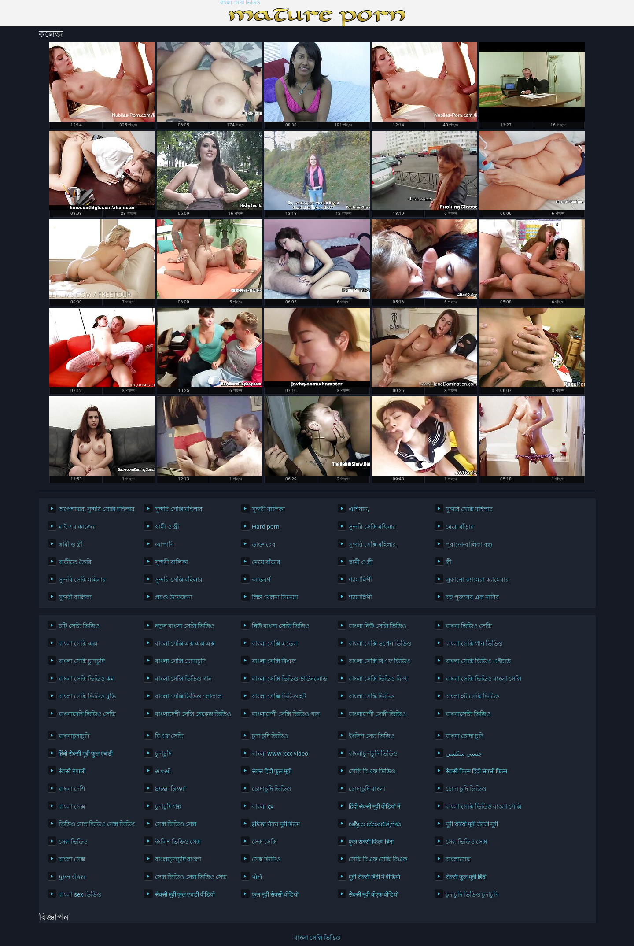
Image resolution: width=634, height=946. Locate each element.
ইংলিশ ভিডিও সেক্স (178, 841)
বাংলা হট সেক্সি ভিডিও (473, 696)
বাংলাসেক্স (458, 859)
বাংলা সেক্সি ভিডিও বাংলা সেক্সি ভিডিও (482, 678)
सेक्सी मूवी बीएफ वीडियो (373, 894)
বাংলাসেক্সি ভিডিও (468, 713)
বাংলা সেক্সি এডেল (275, 643)
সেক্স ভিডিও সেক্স (175, 824)
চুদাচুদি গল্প (168, 806)
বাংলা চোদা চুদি (464, 735)
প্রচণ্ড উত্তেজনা (173, 597)
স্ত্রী (449, 561)
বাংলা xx (262, 806)
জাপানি (164, 544)
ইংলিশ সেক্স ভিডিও (371, 735)
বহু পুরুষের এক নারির (472, 597)
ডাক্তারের (264, 544)
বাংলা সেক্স (72, 806)
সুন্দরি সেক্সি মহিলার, (373, 544)
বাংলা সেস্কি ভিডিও (372, 696)
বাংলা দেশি (72, 788)
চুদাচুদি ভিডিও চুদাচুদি (472, 894)
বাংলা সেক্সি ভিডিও (240, 3)
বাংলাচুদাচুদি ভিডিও (373, 753)
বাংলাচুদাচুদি (74, 735)
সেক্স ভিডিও (73, 841)
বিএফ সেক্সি (169, 735)
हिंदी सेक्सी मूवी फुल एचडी (86, 753)
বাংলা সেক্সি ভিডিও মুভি (87, 696)
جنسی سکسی (464, 753)
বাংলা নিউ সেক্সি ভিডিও (377, 625)
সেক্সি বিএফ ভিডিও (372, 771)
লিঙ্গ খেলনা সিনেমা (275, 597)
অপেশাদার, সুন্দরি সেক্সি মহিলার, (95, 509)
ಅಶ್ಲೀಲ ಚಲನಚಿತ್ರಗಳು (375, 824)
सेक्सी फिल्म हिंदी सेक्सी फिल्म (476, 771)
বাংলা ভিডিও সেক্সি (469, 625)
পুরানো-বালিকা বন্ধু (469, 544)
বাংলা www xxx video (280, 753)
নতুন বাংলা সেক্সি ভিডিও (184, 625)
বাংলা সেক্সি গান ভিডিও (474, 643)
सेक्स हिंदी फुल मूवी (271, 771)
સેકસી (163, 771)
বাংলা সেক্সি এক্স (78, 643)
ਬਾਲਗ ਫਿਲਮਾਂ (170, 788)
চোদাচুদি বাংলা (367, 788)
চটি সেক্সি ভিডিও (79, 625)
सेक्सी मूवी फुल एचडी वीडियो (185, 894)
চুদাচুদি (163, 753)
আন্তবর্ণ (261, 579)
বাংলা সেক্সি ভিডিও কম (86, 678)
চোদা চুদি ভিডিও (466, 788)
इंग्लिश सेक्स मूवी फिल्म (276, 824)
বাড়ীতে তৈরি (75, 561)
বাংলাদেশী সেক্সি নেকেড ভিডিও (191, 713)
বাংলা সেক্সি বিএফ (274, 661)
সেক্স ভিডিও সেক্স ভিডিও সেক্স (191, 876)
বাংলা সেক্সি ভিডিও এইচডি (478, 661)
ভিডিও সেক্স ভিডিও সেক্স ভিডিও (95, 824)
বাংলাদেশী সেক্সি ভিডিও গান (286, 713)
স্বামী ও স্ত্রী (167, 526)
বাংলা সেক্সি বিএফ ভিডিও (380, 661)
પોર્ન (257, 876)
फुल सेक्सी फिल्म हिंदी (371, 841)
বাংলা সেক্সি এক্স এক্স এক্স (185, 643)
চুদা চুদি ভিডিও (270, 735)
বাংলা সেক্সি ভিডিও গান (183, 678)
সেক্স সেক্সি (264, 841)
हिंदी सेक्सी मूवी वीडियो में (374, 806)
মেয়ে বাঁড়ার (460, 526)
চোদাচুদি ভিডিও (271, 788)
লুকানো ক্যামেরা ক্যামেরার (477, 579)
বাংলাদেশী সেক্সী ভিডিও (377, 713)
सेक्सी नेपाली (72, 771)
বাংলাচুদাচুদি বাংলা (178, 859)
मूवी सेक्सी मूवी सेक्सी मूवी (472, 824)
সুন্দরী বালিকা (268, 509)
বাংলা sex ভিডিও (80, 894)
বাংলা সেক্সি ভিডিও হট (279, 696)
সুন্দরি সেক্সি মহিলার (179, 509)
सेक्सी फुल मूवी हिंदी (466, 876)
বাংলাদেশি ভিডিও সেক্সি (87, 713)
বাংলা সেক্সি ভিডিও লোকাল (188, 696)
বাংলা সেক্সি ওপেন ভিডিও (380, 643)
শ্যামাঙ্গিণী (360, 579)
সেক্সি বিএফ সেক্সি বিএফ (378, 859)
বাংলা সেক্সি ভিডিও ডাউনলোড (288, 678)
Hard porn (266, 526)
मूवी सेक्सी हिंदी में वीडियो (374, 876)
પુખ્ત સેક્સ (72, 876)
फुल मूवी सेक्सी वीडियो (275, 894)
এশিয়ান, (359, 509)
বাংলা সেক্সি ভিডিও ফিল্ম (378, 678)
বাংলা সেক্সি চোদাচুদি (180, 661)
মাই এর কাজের (77, 526)
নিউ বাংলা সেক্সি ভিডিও (281, 625)
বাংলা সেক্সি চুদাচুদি (82, 661)
